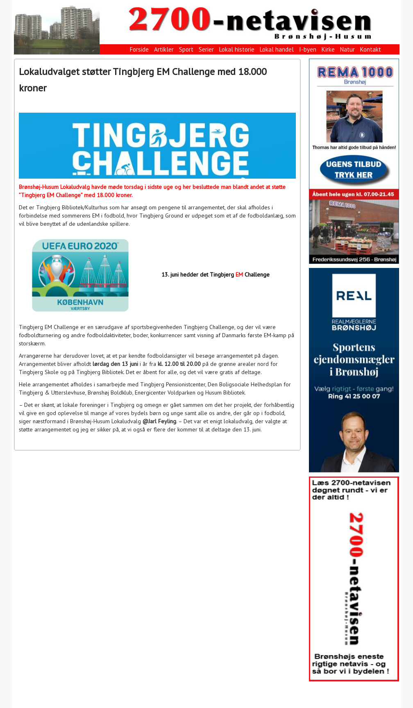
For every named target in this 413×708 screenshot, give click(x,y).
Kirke (328, 49)
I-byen (307, 49)
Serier (206, 49)
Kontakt (370, 49)
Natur (347, 49)
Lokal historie (236, 49)
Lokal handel (277, 49)
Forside (139, 49)
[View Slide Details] (354, 161)
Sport (186, 49)
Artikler (164, 49)
